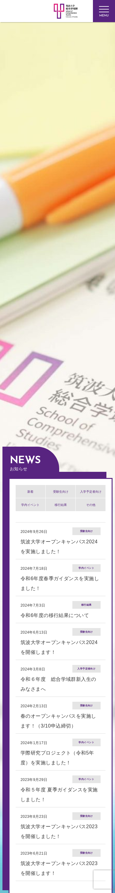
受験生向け (60, 491)
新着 (30, 491)
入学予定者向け (91, 491)
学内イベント (30, 505)
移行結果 (61, 505)
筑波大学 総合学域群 (43, 88)
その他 (90, 505)
